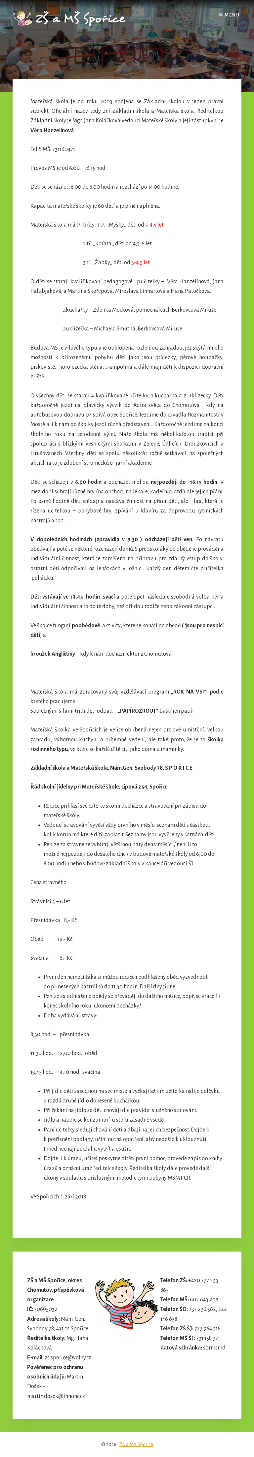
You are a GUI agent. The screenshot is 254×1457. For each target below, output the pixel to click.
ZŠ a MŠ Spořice (136, 1444)
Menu (232, 15)
